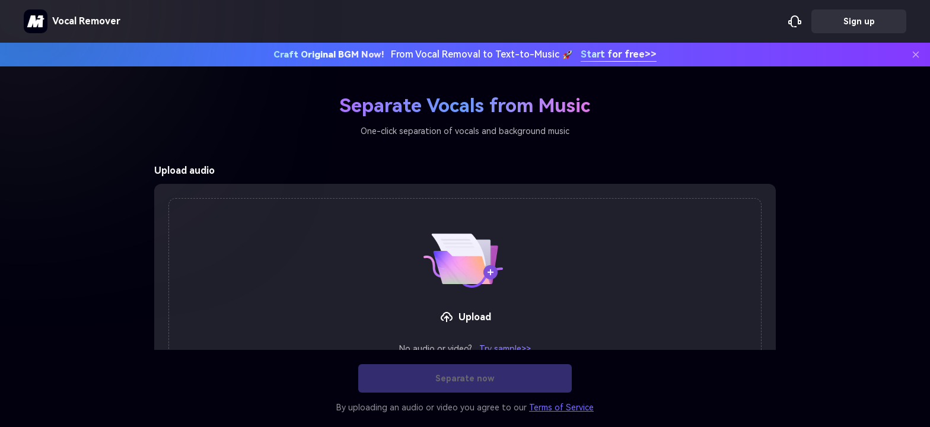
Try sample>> (505, 348)
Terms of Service (561, 407)
